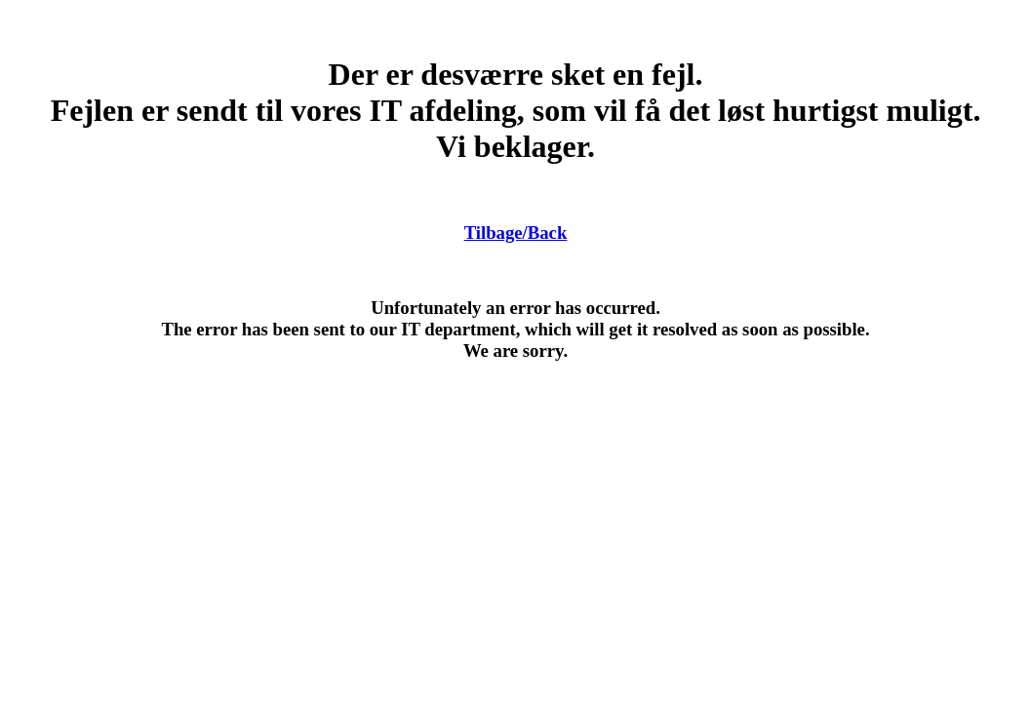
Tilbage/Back (516, 232)
